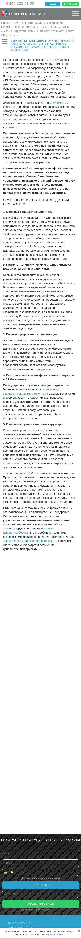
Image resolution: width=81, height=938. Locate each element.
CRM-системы (59, 102)
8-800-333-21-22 (20, 4)
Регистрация (70, 4)
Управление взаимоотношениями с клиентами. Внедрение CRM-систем (36, 27)
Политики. (58, 934)
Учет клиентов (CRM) (29, 22)
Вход (53, 4)
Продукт (7, 22)
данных (48, 909)
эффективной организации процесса (27, 540)
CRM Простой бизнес (30, 13)
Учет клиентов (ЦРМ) (21, 927)
